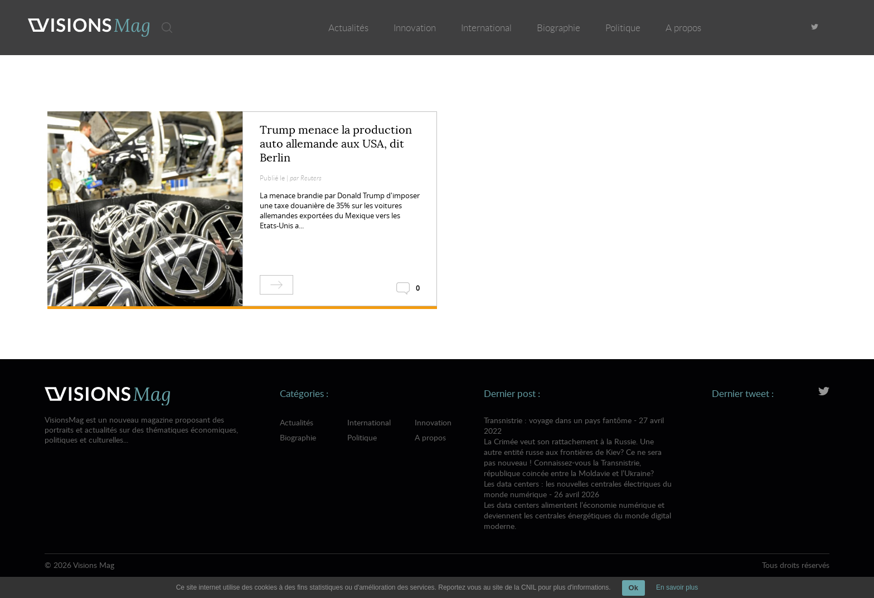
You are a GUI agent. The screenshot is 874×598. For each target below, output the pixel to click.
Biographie (558, 27)
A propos (683, 27)
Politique (622, 27)
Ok (633, 588)
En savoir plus (677, 587)
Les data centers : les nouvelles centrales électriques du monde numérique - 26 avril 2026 (578, 504)
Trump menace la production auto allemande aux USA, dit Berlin (336, 144)
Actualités (348, 27)
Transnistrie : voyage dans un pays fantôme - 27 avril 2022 (578, 446)
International (486, 27)
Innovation (415, 27)
